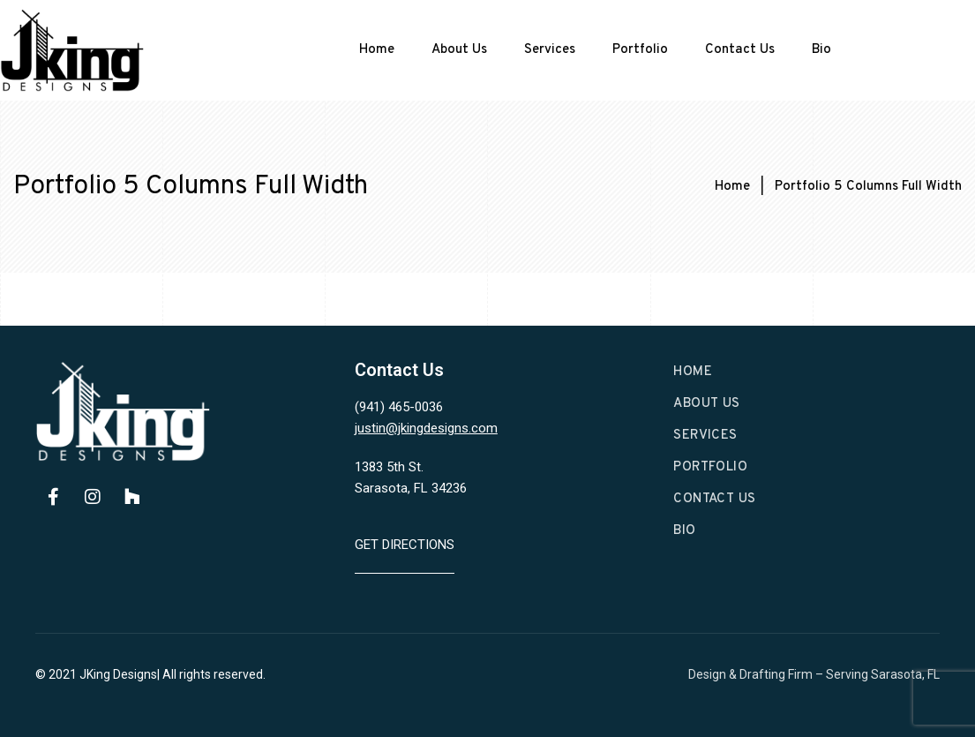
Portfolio (640, 49)
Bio (821, 49)
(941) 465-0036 (399, 407)
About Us (459, 49)
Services (549, 49)
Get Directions (404, 545)
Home (376, 49)
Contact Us (740, 49)
